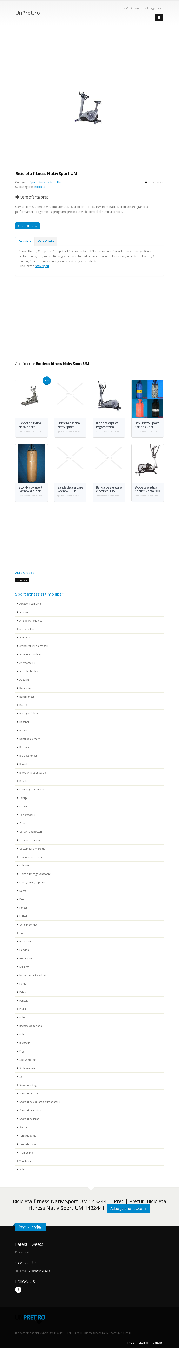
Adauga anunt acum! (128, 1208)
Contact (157, 1342)
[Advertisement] (89, 56)
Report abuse (154, 182)
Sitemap (144, 1342)
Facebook (18, 1290)
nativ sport (42, 266)
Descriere (25, 241)
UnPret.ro (27, 12)
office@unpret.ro (39, 1270)
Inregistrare (153, 8)
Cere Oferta (46, 241)
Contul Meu (132, 8)
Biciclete (39, 187)
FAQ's (130, 1342)
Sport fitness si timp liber (46, 182)
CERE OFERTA (27, 226)
